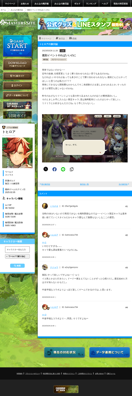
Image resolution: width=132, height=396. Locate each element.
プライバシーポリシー (32, 373)
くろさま (54, 205)
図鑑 (75, 38)
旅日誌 (62, 38)
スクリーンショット (58, 59)
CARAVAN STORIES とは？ (17, 105)
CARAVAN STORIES (66, 389)
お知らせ (25, 3)
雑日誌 (45, 59)
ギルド (77, 3)
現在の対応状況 (121, 3)
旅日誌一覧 (84, 184)
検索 (19, 266)
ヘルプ (105, 3)
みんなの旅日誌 (61, 3)
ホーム (3, 9)
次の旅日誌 (123, 184)
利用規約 (19, 373)
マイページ (10, 3)
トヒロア (54, 234)
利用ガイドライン (69, 373)
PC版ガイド (17, 76)
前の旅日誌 (45, 184)
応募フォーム (111, 373)
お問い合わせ (99, 373)
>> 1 (44, 242)
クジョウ (54, 267)
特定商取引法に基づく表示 (51, 373)
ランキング (91, 3)
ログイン (17, 86)
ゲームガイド (17, 115)
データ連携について (17, 95)
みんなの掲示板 (42, 3)
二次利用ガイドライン (85, 373)
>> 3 (44, 314)
